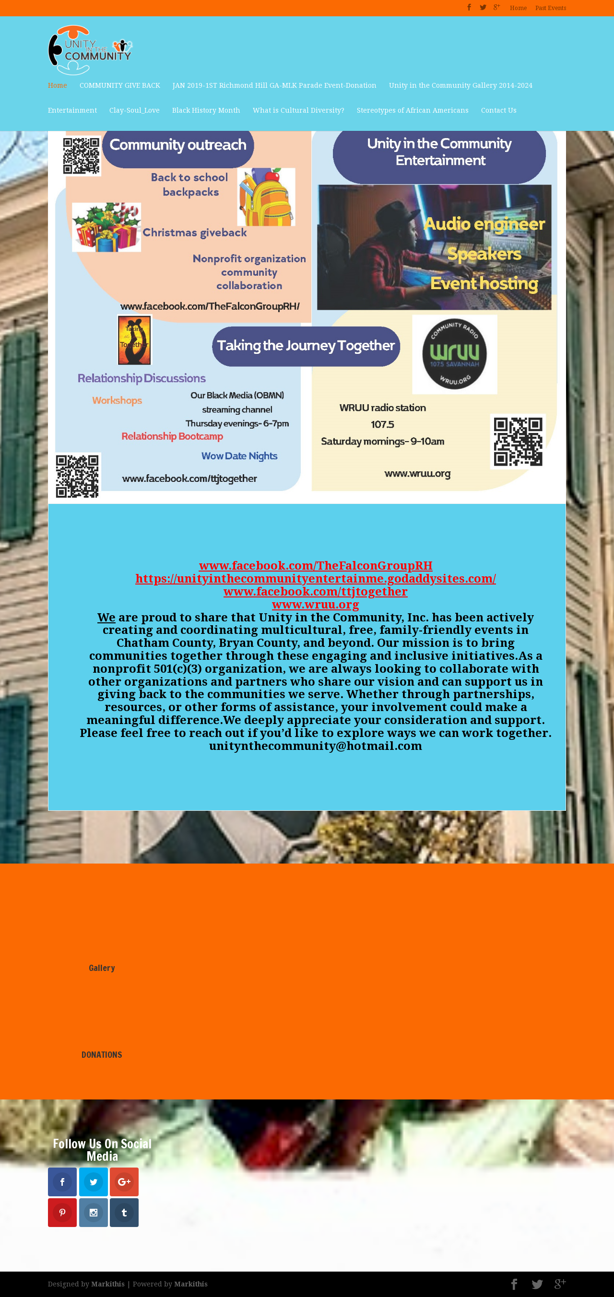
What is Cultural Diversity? (298, 110)
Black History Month (206, 110)
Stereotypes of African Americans (413, 110)
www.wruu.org (315, 604)
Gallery (102, 967)
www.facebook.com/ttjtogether (316, 591)
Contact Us (499, 110)
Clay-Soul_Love (134, 110)
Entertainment (72, 110)
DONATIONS (102, 1054)
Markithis (108, 1284)
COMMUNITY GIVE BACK (120, 85)
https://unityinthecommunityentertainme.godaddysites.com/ (315, 578)
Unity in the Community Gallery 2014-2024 (460, 85)
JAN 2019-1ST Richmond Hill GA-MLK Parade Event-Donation (275, 85)
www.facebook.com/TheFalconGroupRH (316, 566)
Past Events (550, 8)
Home (518, 8)
